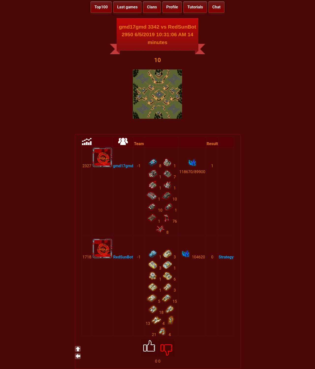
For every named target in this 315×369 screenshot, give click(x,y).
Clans (152, 7)
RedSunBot (123, 257)
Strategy (226, 257)
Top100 (101, 7)
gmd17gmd (123, 166)
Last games (127, 7)
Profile (172, 7)
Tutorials (195, 7)
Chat (216, 7)
